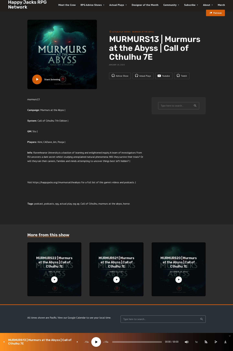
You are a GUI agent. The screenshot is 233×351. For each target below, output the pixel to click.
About (206, 4)
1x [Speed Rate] (196, 342)
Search (195, 106)
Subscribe (189, 4)
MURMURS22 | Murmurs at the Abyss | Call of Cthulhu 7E (54, 262)
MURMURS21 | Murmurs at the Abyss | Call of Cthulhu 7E (116, 262)
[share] (215, 342)
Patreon (217, 12)
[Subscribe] (205, 342)
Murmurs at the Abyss (143, 32)
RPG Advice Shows (91, 4)
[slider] (136, 342)
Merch (221, 4)
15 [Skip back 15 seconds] (85, 342)
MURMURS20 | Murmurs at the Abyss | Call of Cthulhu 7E (179, 262)
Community (170, 4)
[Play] (95, 342)
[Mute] (186, 342)
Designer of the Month (145, 4)
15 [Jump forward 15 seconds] (104, 342)
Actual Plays (116, 4)
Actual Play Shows (121, 32)
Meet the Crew (67, 4)
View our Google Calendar (72, 317)
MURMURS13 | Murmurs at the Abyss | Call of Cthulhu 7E (40, 341)
